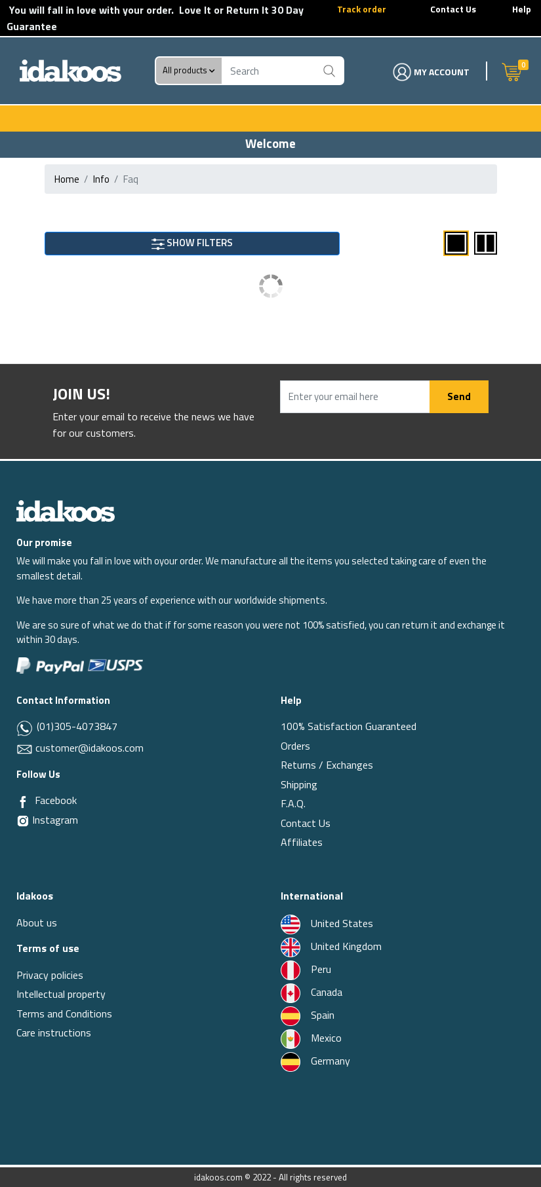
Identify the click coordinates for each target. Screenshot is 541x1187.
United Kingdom (331, 946)
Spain (307, 1015)
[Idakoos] (65, 509)
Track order (361, 9)
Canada (311, 992)
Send (459, 396)
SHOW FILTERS (192, 242)
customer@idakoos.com (89, 748)
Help (521, 9)
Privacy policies (49, 975)
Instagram (47, 820)
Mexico (311, 1038)
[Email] (25, 748)
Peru (306, 969)
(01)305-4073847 (75, 726)
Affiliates (302, 842)
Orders (295, 746)
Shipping (299, 784)
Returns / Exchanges (327, 765)
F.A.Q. (293, 803)
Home (66, 179)
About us (36, 922)
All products (189, 70)
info (101, 179)
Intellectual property (61, 994)
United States (327, 923)
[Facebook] (23, 800)
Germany (315, 1060)
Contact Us (453, 9)
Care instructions (53, 1032)
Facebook (56, 800)
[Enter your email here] (355, 396)
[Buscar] (329, 71)
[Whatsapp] (25, 727)
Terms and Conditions (64, 1013)
